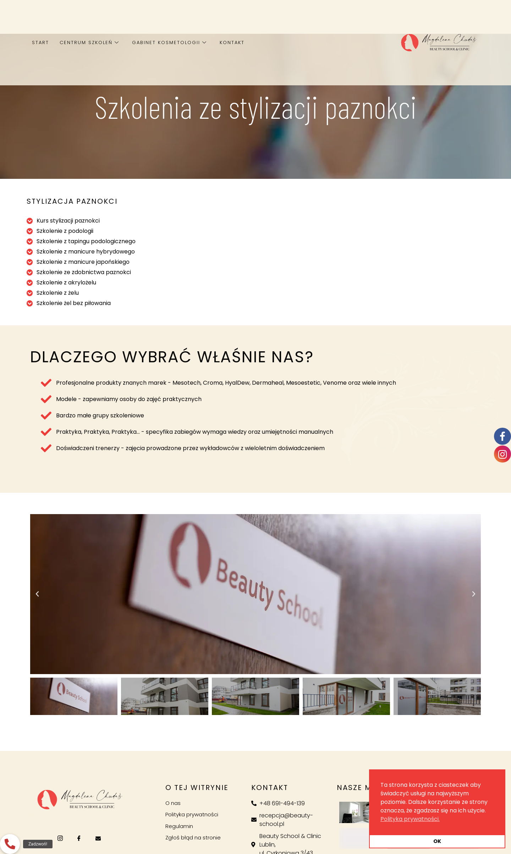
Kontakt (232, 42)
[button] (37, 594)
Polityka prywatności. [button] (410, 819)
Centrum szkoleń (89, 42)
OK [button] (437, 841)
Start (40, 42)
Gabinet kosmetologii (169, 42)
